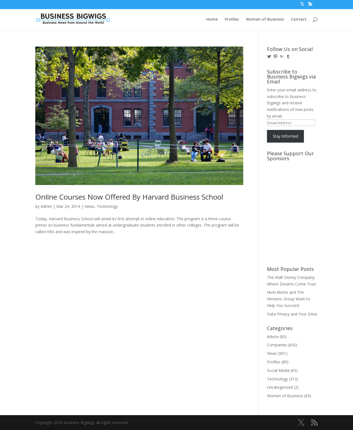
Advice (273, 336)
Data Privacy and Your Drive (292, 314)
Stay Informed (285, 136)
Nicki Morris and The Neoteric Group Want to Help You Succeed (288, 299)
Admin (46, 206)
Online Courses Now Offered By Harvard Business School (129, 197)
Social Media (278, 370)
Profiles (232, 19)
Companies (277, 344)
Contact (299, 19)
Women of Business (265, 19)
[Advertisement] (292, 184)
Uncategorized (280, 387)
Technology (107, 206)
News (89, 206)
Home (212, 19)
